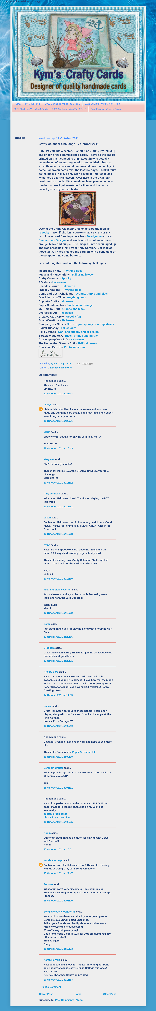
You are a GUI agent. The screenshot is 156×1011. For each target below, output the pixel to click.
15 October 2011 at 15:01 (58, 849)
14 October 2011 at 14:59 (58, 695)
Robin (47, 833)
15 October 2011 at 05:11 (58, 787)
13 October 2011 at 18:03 (58, 534)
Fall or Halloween (83, 274)
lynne (47, 545)
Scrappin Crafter (53, 767)
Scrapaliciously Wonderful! (60, 911)
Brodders (49, 647)
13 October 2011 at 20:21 (58, 660)
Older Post (109, 994)
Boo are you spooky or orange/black (90, 324)
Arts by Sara (51, 671)
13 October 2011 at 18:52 (58, 613)
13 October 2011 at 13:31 (58, 506)
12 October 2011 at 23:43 (58, 448)
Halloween (59, 282)
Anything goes (72, 270)
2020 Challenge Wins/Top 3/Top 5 (69, 109)
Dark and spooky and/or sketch (78, 331)
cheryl (47, 404)
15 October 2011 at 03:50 (58, 756)
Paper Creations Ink (84, 752)
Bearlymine (94, 236)
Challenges (54, 367)
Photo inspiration (75, 347)
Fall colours (68, 327)
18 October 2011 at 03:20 (58, 900)
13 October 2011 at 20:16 (58, 636)
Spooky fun (73, 316)
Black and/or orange (80, 305)
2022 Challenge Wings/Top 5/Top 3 (102, 104)
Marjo (47, 432)
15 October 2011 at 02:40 (58, 726)
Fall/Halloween (87, 343)
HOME (17, 104)
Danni (47, 624)
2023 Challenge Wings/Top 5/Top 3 (62, 104)
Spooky (66, 278)
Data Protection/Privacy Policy (106, 109)
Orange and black (73, 308)
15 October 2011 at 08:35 (58, 822)
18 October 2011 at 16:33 (58, 948)
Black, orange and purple (81, 335)
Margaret (49, 459)
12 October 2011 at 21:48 (58, 393)
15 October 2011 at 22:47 (58, 873)
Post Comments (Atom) (69, 1000)
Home (77, 994)
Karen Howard (52, 959)
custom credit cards (55, 813)
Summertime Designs (52, 240)
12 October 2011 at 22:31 (58, 421)
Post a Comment (51, 987)
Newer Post (46, 994)
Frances (48, 884)
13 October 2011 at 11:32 (58, 482)
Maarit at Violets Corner (58, 589)
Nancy (47, 706)
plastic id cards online (57, 817)
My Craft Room (32, 104)
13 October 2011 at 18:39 (58, 578)
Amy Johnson (52, 493)
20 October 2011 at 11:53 (58, 979)
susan (47, 517)
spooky (44, 232)
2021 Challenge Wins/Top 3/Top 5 (31, 109)
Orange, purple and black (92, 293)
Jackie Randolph (53, 860)
